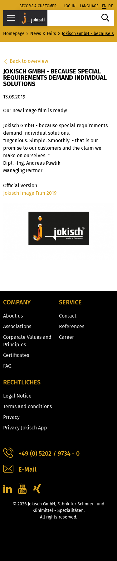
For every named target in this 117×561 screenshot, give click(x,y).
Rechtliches (22, 382)
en (104, 6)
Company (17, 302)
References (71, 326)
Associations (17, 326)
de (110, 6)
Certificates (16, 355)
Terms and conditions (27, 406)
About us (13, 316)
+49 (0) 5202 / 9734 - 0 (41, 454)
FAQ (7, 366)
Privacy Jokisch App (25, 428)
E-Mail (20, 470)
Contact (67, 316)
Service (70, 302)
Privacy (11, 417)
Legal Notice (17, 396)
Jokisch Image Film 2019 (29, 193)
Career (66, 337)
